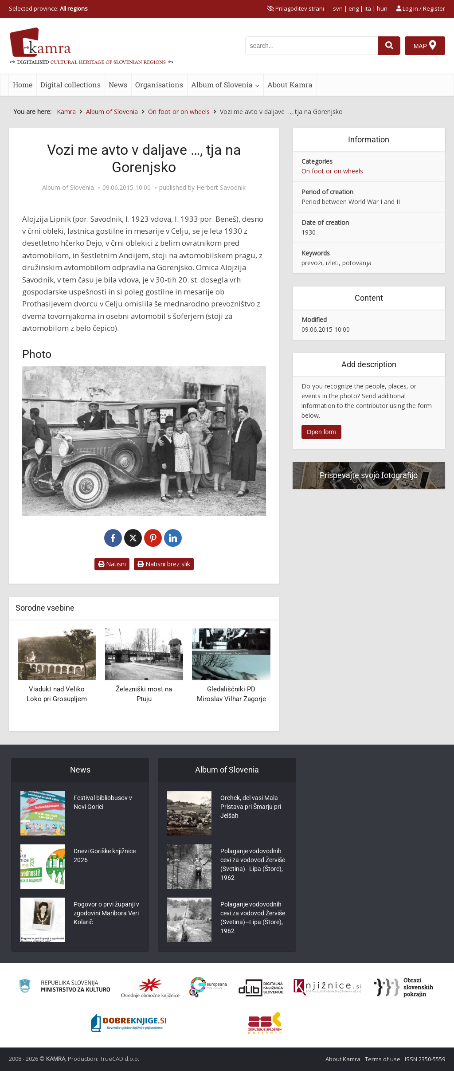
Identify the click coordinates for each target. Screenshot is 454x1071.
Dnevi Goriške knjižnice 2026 (105, 855)
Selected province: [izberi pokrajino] (48, 8)
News (118, 84)
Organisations (159, 84)
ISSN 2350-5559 (425, 1059)
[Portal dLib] (261, 988)
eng (353, 8)
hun (382, 8)
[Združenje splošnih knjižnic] (265, 1023)
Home (22, 84)
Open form (321, 431)
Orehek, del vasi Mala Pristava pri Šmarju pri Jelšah (250, 806)
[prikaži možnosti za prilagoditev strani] (295, 8)
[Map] (425, 45)
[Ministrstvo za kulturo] (64, 987)
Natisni (112, 564)
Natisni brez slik (163, 564)
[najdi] (389, 45)
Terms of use (382, 1059)
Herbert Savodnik (221, 188)
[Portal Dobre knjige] (128, 1023)
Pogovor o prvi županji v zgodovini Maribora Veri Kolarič (106, 913)
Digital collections (70, 84)
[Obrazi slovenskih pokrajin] (404, 988)
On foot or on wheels (332, 171)
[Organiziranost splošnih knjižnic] (150, 988)
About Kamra (290, 84)
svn (338, 8)
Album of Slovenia (222, 84)
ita (367, 8)
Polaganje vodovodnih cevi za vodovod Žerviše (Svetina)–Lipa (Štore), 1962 (252, 864)
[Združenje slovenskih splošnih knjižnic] (327, 987)
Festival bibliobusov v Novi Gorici (103, 802)
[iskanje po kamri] (311, 45)
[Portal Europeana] (208, 987)
